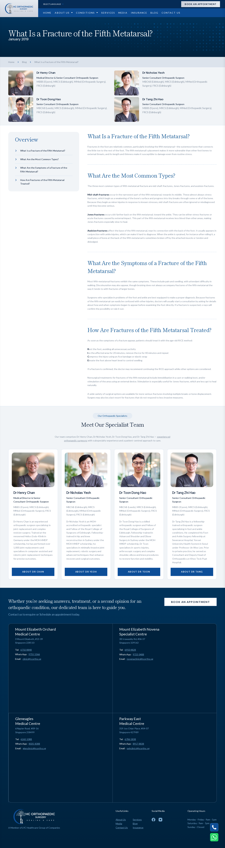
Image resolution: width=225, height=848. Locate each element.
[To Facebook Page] (153, 819)
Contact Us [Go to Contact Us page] (122, 827)
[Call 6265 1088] (26, 739)
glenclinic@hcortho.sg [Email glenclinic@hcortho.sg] (34, 748)
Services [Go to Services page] (137, 819)
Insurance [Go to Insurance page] (138, 827)
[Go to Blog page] (154, 12)
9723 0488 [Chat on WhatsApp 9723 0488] (138, 654)
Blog (24, 62)
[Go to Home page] (47, 12)
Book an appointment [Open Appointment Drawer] (201, 4)
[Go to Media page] (123, 12)
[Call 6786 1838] (130, 739)
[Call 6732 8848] (26, 650)
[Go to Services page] (108, 12)
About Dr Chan (33, 571)
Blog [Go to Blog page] (135, 823)
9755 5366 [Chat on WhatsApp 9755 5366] (34, 654)
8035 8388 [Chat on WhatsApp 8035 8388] (34, 743)
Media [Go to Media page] (119, 823)
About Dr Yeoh (86, 571)
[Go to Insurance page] (139, 12)
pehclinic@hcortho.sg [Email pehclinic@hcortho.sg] (138, 748)
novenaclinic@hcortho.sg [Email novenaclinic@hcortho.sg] (140, 658)
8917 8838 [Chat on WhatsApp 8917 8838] (138, 743)
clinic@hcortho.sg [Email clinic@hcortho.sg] (32, 658)
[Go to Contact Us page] (171, 12)
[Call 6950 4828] (130, 650)
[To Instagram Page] (160, 819)
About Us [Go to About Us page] (121, 819)
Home (11, 62)
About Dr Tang (192, 571)
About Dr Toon (139, 571)
